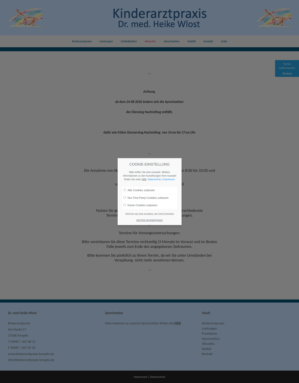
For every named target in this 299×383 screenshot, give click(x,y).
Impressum (169, 179)
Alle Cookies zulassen (139, 190)
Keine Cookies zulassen (140, 205)
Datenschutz (154, 179)
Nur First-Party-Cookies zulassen (146, 197)
